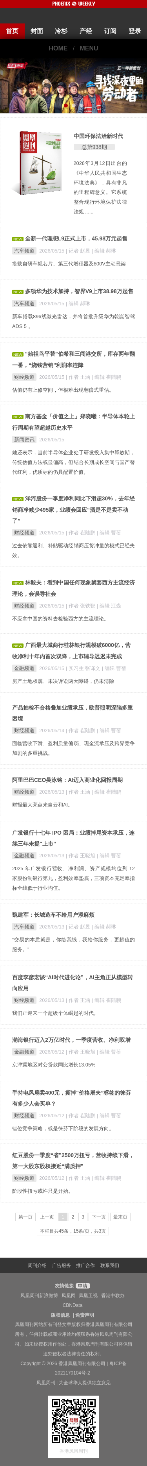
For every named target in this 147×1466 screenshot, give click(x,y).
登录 (135, 31)
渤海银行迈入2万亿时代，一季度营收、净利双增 (71, 1040)
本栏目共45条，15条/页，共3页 (73, 1231)
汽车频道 (24, 251)
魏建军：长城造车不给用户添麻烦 (53, 915)
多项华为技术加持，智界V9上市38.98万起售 (79, 291)
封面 (37, 31)
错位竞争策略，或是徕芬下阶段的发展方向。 (63, 1128)
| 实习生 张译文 (84, 668)
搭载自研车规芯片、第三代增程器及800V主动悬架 (69, 264)
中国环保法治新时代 (98, 136)
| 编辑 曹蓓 (109, 533)
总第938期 (94, 147)
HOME (58, 48)
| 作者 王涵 (79, 377)
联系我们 (109, 1265)
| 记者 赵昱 (79, 251)
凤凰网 (69, 1295)
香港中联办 (113, 1295)
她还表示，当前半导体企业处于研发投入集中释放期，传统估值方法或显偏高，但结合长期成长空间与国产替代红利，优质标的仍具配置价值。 (73, 462)
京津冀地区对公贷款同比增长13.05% (53, 1065)
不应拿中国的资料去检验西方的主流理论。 (60, 619)
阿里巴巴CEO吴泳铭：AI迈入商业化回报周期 (67, 780)
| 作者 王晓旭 (81, 855)
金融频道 (24, 668)
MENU (89, 48)
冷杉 (61, 31)
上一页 (47, 1217)
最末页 (120, 1217)
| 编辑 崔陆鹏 (106, 377)
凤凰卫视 (88, 1295)
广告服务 (61, 1265)
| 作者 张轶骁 (81, 606)
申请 (81, 1286)
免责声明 (84, 1315)
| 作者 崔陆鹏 (81, 533)
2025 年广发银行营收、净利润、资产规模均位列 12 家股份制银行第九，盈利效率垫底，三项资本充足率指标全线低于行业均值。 (73, 878)
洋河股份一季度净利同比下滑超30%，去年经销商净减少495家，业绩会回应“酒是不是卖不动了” (73, 509)
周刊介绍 (37, 1265)
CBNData (73, 1305)
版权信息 (60, 1315)
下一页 (99, 1217)
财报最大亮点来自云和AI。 (42, 805)
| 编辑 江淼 (109, 606)
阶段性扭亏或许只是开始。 (42, 1191)
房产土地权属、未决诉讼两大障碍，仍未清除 (63, 681)
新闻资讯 (24, 440)
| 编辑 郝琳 (104, 251)
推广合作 (85, 1265)
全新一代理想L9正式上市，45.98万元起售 (76, 238)
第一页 (25, 1217)
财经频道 (24, 377)
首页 (12, 31)
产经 (86, 31)
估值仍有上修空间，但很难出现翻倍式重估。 (63, 390)
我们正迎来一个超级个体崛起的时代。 (55, 1013)
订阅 (110, 31)
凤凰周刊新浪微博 (39, 1295)
